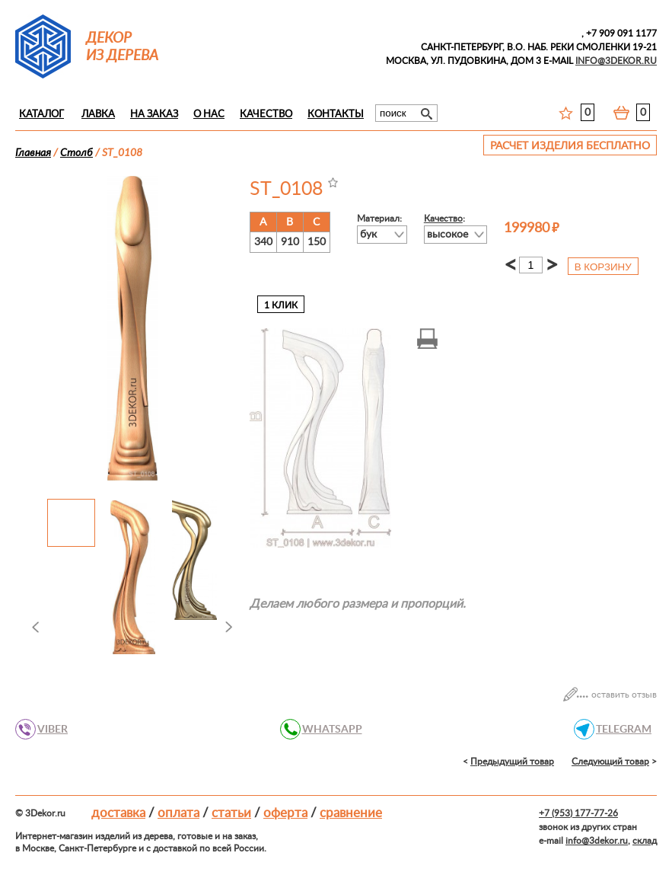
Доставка (118, 813)
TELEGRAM (619, 729)
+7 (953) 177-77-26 (578, 813)
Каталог (41, 115)
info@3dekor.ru (596, 840)
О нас (209, 115)
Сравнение (351, 813)
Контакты (335, 115)
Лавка (98, 115)
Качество (266, 115)
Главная (33, 153)
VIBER (48, 729)
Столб (76, 153)
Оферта (285, 813)
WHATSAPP (328, 729)
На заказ (154, 115)
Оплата (178, 813)
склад (644, 840)
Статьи (231, 813)
